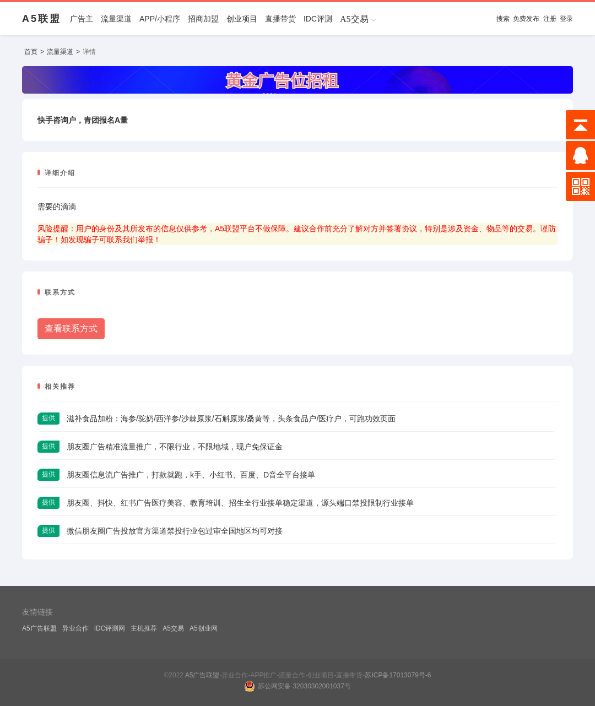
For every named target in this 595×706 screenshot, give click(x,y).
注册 (549, 19)
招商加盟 (203, 18)
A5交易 (173, 628)
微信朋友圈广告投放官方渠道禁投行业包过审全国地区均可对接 (175, 530)
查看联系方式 (71, 328)
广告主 (81, 18)
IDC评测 (318, 18)
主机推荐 (144, 628)
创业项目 (241, 18)
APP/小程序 (159, 18)
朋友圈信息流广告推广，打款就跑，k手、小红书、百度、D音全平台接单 (191, 474)
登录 (566, 19)
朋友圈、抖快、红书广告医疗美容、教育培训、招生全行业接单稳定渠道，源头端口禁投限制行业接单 (240, 502)
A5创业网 (204, 628)
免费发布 (526, 19)
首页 (30, 52)
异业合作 (75, 628)
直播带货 (280, 18)
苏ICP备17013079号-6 (398, 675)
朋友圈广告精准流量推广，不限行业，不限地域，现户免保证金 (175, 446)
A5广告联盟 (39, 628)
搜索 (503, 19)
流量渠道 (116, 18)
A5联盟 (41, 18)
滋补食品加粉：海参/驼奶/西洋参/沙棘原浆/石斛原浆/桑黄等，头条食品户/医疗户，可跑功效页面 (231, 418)
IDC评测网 (110, 628)
